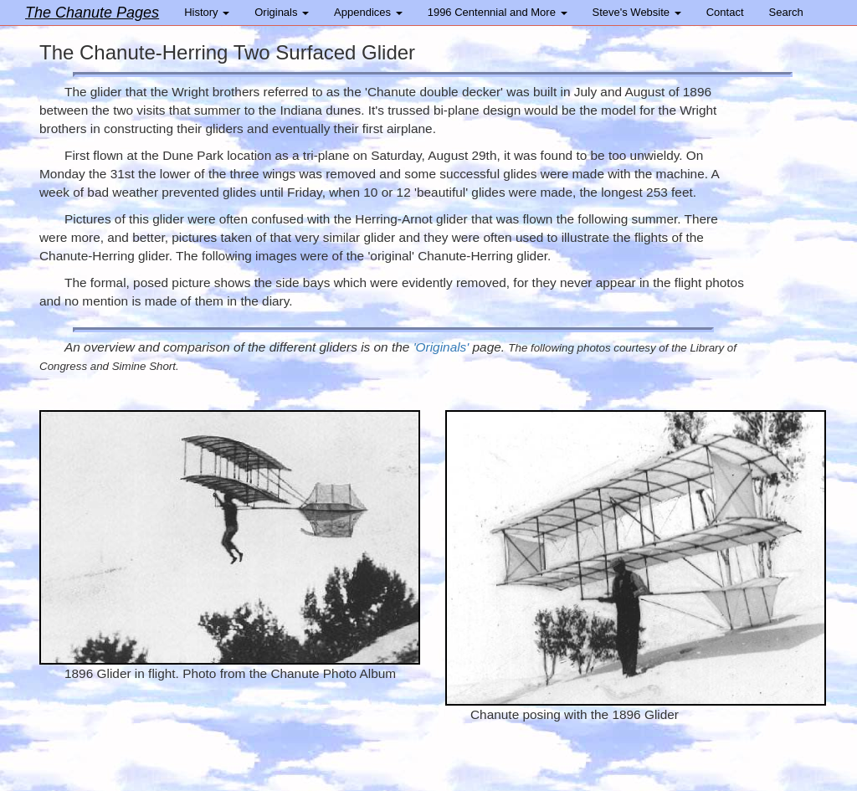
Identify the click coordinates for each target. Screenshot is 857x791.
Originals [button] (281, 12)
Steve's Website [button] (637, 12)
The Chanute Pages (92, 12)
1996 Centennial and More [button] (497, 12)
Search (786, 12)
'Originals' (441, 347)
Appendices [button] (368, 12)
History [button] (206, 12)
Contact (725, 12)
